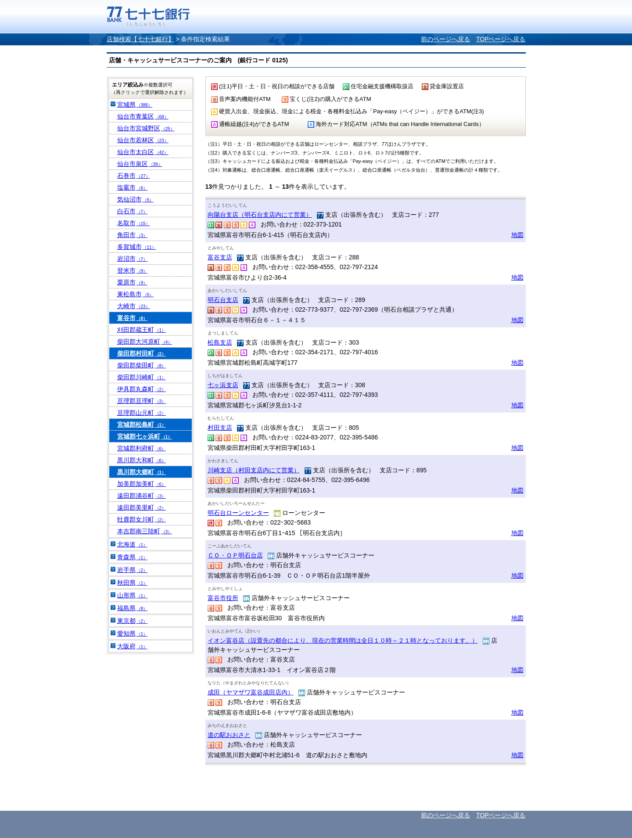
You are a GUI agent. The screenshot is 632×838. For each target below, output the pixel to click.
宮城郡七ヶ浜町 (144, 436)
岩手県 (132, 569)
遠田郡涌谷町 (141, 495)
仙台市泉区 (139, 163)
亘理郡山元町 (141, 412)
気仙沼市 (135, 199)
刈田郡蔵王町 (141, 329)
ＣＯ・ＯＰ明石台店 (235, 555)
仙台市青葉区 (143, 116)
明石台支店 (223, 299)
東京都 (132, 620)
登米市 (132, 270)
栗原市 (132, 282)
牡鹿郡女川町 (141, 519)
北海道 (132, 544)
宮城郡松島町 (141, 424)
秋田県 (132, 582)
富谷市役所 (223, 597)
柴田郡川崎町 (141, 377)
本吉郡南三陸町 (144, 531)
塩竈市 (132, 187)
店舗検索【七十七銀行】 (140, 39)
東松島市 (135, 294)
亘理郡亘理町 (141, 400)
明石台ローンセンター (238, 512)
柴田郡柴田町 (141, 365)
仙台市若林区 (143, 140)
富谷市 (132, 317)
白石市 (132, 211)
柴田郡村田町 (141, 353)
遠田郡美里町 (141, 507)
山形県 (132, 595)
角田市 (132, 234)
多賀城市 (136, 246)
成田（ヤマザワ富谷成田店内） (251, 692)
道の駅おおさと (229, 734)
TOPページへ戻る (501, 39)
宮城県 (135, 104)
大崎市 (133, 305)
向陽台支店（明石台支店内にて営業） (260, 214)
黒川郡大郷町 (141, 471)
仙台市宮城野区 (146, 128)
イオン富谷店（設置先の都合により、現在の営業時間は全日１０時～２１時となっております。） (343, 640)
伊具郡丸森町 (141, 388)
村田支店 (220, 427)
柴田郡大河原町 (144, 341)
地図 (517, 234)
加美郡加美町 (141, 483)
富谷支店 (220, 257)
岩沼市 (132, 258)
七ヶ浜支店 (223, 384)
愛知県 (132, 633)
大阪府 (132, 646)
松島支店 (220, 342)
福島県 (132, 607)
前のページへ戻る (445, 39)
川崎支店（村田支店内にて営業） (254, 470)
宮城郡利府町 (141, 448)
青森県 (132, 557)
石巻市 (133, 175)
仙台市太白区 (143, 151)
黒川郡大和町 (141, 460)
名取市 (133, 223)
